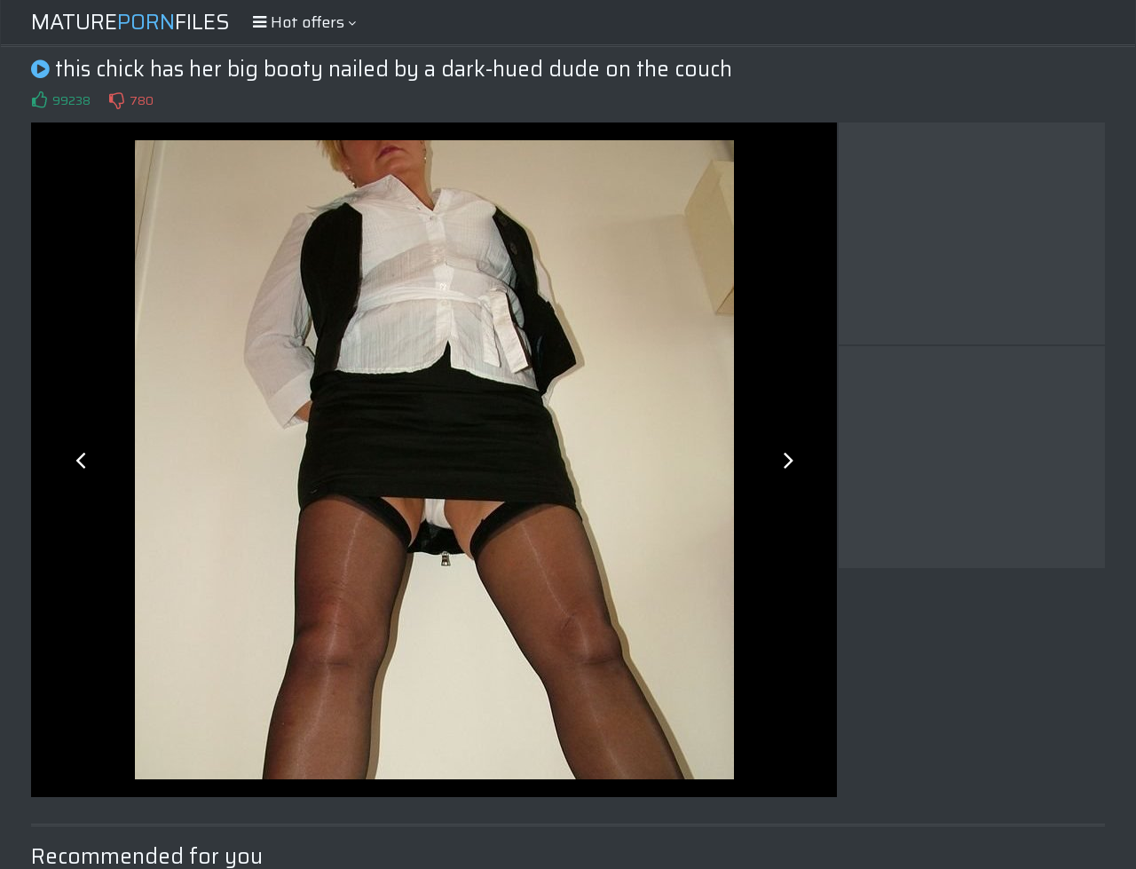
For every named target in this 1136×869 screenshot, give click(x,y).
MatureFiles (130, 22)
